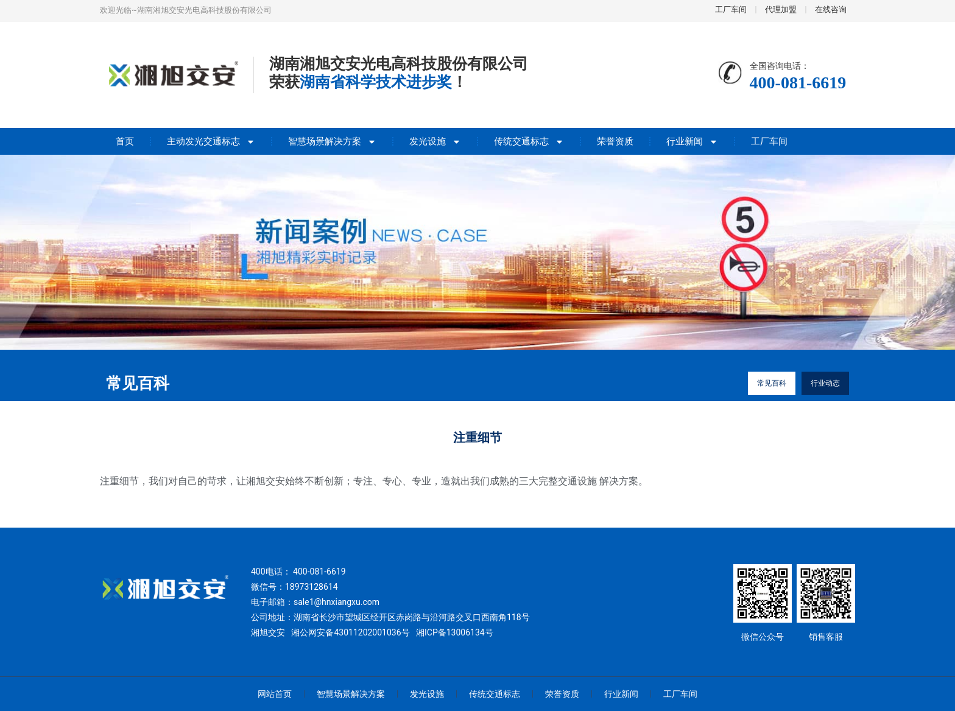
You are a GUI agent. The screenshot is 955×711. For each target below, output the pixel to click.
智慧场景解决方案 (332, 141)
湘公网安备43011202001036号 (350, 632)
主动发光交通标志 (211, 141)
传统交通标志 (529, 141)
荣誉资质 (615, 141)
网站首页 (275, 694)
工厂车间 (769, 141)
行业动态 (825, 383)
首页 (125, 141)
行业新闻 (692, 141)
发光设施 (435, 141)
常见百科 (771, 383)
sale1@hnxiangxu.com (336, 602)
